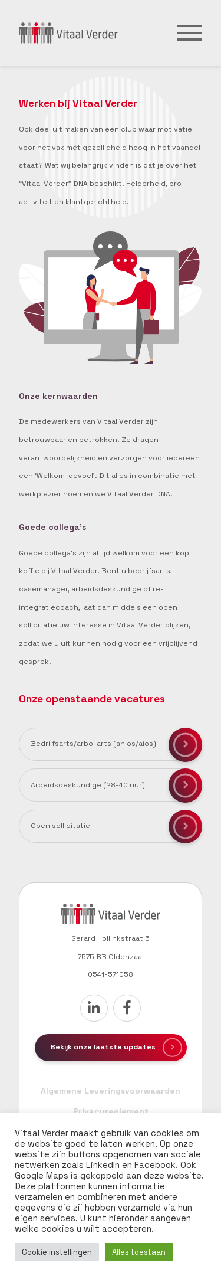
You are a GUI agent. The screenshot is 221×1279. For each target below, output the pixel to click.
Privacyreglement (111, 1111)
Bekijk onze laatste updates (103, 1047)
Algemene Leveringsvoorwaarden (110, 1090)
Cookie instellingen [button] (57, 1252)
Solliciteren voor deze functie (186, 745)
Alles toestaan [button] (139, 1252)
